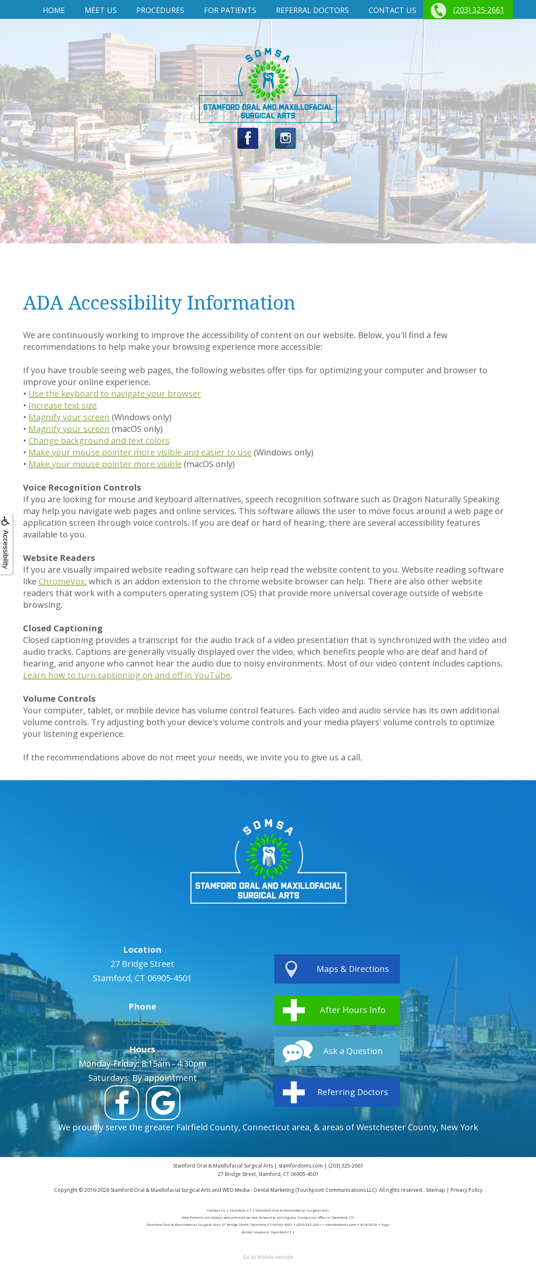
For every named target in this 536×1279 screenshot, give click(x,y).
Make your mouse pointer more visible (105, 464)
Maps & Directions (353, 968)
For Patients (230, 10)
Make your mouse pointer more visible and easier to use (140, 452)
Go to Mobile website (268, 1257)
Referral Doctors (312, 10)
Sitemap (435, 1190)
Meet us (101, 10)
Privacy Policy (466, 1190)
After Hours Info (353, 1009)
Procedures (160, 10)
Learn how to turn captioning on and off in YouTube (126, 675)
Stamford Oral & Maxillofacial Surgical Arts (161, 1190)
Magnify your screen (69, 417)
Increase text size (62, 405)
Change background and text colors (99, 440)
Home (54, 10)
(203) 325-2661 (478, 10)
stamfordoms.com (300, 1165)
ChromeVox (62, 581)
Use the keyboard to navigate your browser (114, 393)
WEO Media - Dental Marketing (258, 1190)
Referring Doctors (352, 1092)
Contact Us (392, 10)
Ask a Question (353, 1051)
